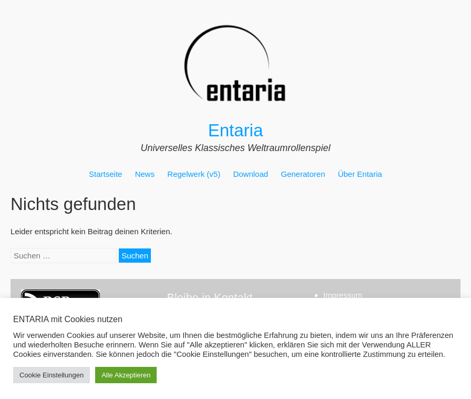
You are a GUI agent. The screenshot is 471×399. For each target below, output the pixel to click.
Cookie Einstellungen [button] (51, 375)
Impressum (342, 295)
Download (250, 173)
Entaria (235, 130)
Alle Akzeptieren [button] (125, 375)
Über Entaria (360, 173)
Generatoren (303, 173)
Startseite (105, 173)
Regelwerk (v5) (193, 173)
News (145, 173)
